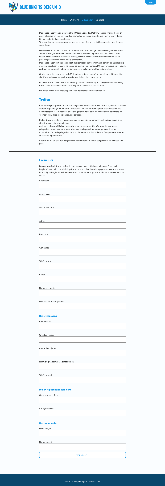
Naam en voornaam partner (82, 304)
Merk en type (82, 431)
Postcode (82, 237)
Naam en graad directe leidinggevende (82, 364)
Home (64, 19)
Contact (100, 19)
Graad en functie (82, 338)
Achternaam (82, 197)
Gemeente (82, 250)
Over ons (74, 19)
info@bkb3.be (94, 482)
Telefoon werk (82, 378)
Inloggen (150, 2)
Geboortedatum (82, 210)
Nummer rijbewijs (82, 291)
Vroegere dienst (82, 411)
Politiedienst (82, 324)
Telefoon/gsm (82, 264)
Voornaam (82, 183)
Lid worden (87, 19)
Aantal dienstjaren (82, 351)
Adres (82, 224)
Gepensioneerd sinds (82, 398)
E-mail (82, 277)
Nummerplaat (82, 445)
